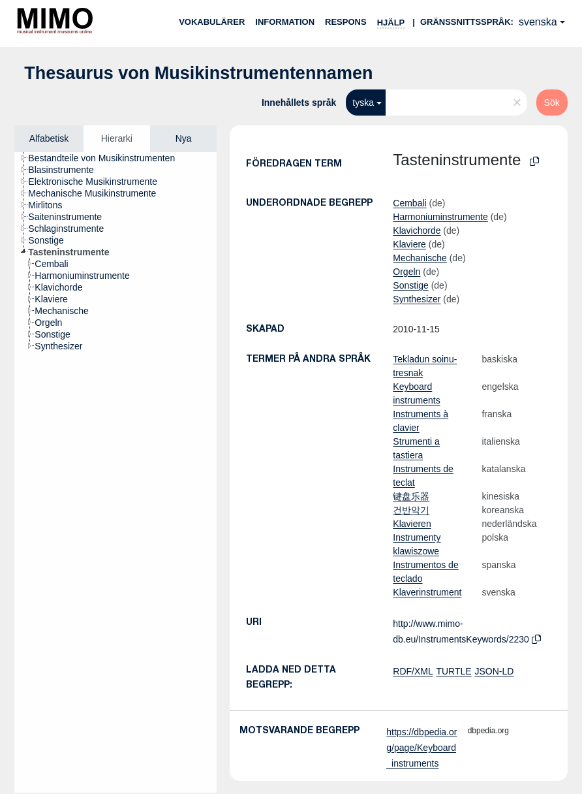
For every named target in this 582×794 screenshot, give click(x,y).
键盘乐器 (411, 496)
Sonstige (410, 285)
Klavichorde (416, 230)
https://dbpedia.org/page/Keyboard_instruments (421, 748)
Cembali (409, 203)
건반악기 (411, 510)
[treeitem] (107, 158)
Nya (184, 138)
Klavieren (412, 523)
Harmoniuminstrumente (440, 217)
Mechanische (420, 258)
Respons (346, 22)
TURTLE (453, 671)
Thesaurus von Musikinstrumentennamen (198, 73)
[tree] (115, 472)
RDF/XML (413, 671)
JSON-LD (493, 671)
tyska (363, 102)
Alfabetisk (49, 138)
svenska (538, 21)
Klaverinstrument (427, 592)
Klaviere (409, 244)
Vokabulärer (212, 22)
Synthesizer (416, 299)
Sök (552, 102)
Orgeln (406, 271)
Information (284, 22)
